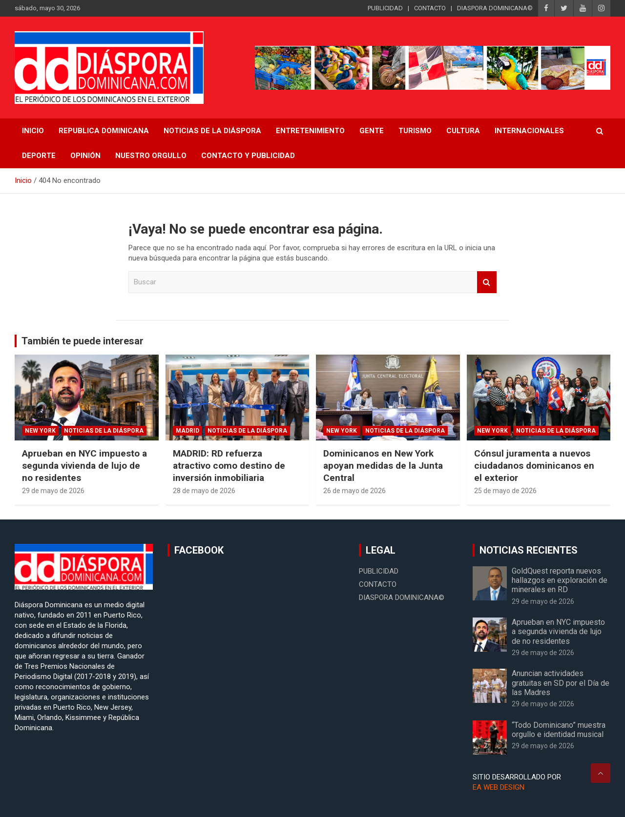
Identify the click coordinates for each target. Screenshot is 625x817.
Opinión (85, 155)
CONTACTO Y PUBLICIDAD (248, 155)
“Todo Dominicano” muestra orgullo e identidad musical (558, 729)
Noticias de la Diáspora (104, 430)
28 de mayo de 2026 (204, 491)
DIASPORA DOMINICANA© (495, 8)
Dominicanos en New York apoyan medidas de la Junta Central (383, 465)
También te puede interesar (82, 341)
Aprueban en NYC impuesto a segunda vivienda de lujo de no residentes (84, 465)
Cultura (463, 130)
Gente (371, 130)
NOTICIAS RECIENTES (528, 550)
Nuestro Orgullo (151, 155)
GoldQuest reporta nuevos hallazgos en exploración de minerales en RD (559, 580)
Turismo (415, 130)
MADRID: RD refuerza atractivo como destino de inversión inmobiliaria (229, 465)
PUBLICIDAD (385, 8)
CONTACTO (430, 8)
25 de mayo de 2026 (505, 491)
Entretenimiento (310, 130)
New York (40, 430)
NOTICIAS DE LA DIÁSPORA (212, 130)
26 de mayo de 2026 (354, 491)
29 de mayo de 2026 (53, 491)
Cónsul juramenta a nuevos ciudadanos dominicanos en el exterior (534, 465)
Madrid (187, 430)
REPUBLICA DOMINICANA (104, 130)
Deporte (39, 155)
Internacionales (529, 130)
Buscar (487, 282)
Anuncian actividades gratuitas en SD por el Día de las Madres (560, 683)
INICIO (33, 130)
